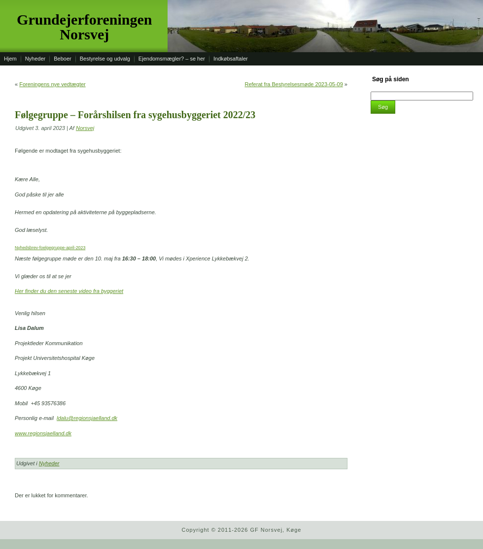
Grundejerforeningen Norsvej (84, 26)
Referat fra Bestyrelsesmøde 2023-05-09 (293, 84)
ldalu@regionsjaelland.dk (87, 418)
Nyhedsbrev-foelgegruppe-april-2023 (50, 247)
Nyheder (49, 463)
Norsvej (85, 128)
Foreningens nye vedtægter (52, 84)
